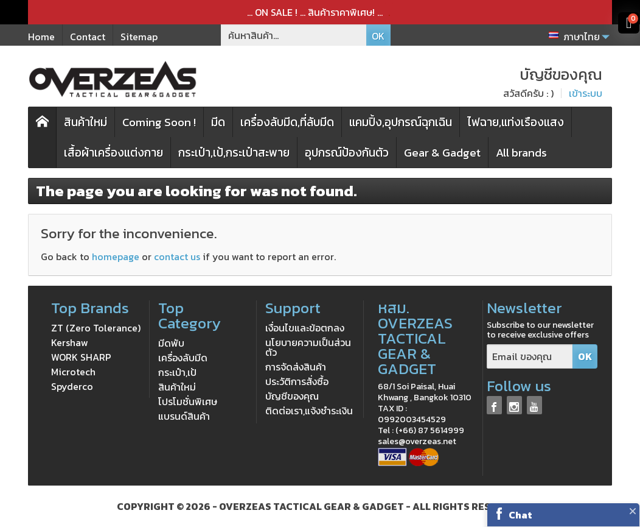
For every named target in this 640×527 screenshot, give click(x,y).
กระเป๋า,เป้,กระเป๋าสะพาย (234, 152)
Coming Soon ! (159, 122)
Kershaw (69, 342)
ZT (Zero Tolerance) (96, 327)
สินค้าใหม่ (85, 122)
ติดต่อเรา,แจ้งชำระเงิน (309, 410)
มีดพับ (171, 343)
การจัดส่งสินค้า (295, 366)
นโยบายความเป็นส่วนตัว (308, 347)
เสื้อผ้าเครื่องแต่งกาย (113, 152)
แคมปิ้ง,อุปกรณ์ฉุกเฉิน (400, 122)
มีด (218, 122)
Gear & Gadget (442, 152)
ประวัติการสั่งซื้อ (297, 381)
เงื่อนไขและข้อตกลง (304, 327)
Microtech (73, 371)
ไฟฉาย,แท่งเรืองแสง (515, 122)
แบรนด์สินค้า (184, 416)
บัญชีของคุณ (292, 396)
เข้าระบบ (585, 93)
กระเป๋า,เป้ (177, 372)
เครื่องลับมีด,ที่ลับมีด (287, 122)
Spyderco (72, 386)
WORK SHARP (81, 357)
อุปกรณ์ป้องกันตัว (347, 152)
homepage (115, 256)
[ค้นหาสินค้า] (294, 35)
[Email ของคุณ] (530, 356)
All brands (521, 152)
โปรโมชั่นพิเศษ (187, 401)
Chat (520, 515)
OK (378, 36)
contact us (177, 256)
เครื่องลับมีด (182, 357)
